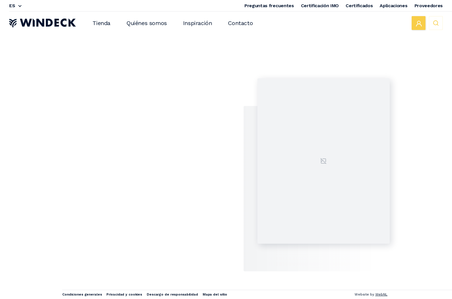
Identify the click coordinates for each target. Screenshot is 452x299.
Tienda (101, 23)
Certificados (359, 5)
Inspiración (197, 23)
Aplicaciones (393, 5)
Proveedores (429, 5)
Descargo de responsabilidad (172, 294)
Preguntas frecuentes (269, 5)
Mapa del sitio (215, 294)
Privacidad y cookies (124, 294)
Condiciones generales (82, 294)
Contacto (240, 23)
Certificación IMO (320, 5)
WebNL (381, 294)
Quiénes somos (147, 23)
